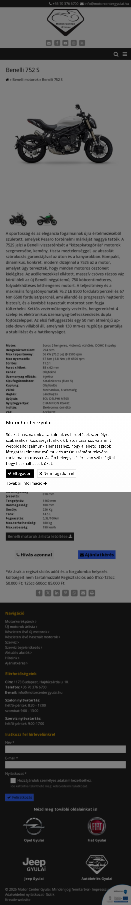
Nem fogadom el (56, 473)
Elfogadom (20, 473)
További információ (24, 483)
